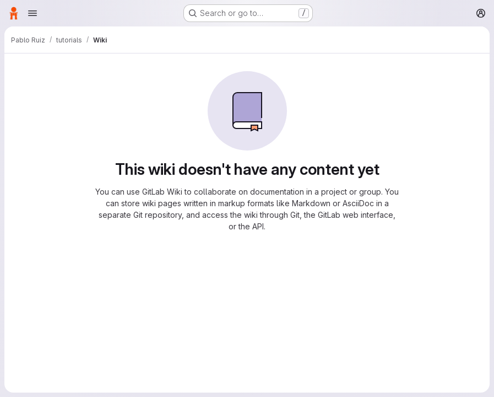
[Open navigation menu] (32, 13)
